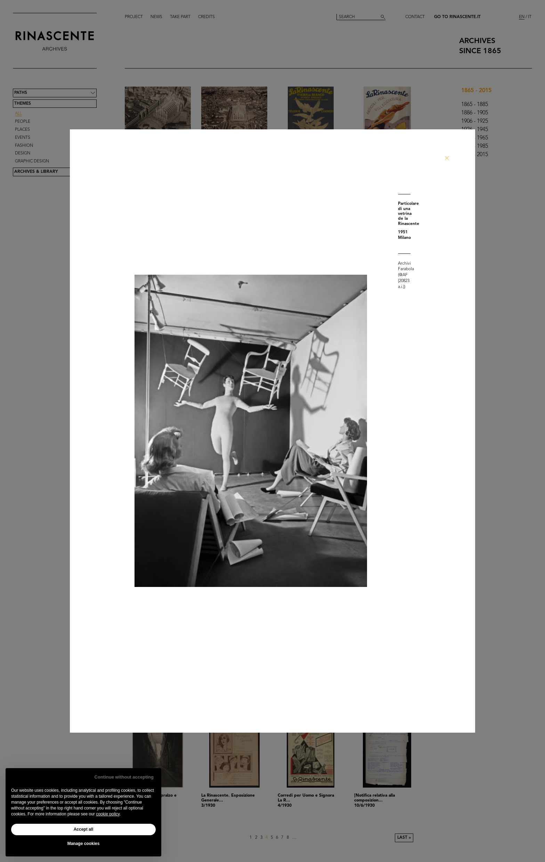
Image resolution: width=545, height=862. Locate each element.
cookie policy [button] (108, 814)
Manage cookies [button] (83, 843)
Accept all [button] (83, 829)
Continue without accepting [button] (124, 777)
